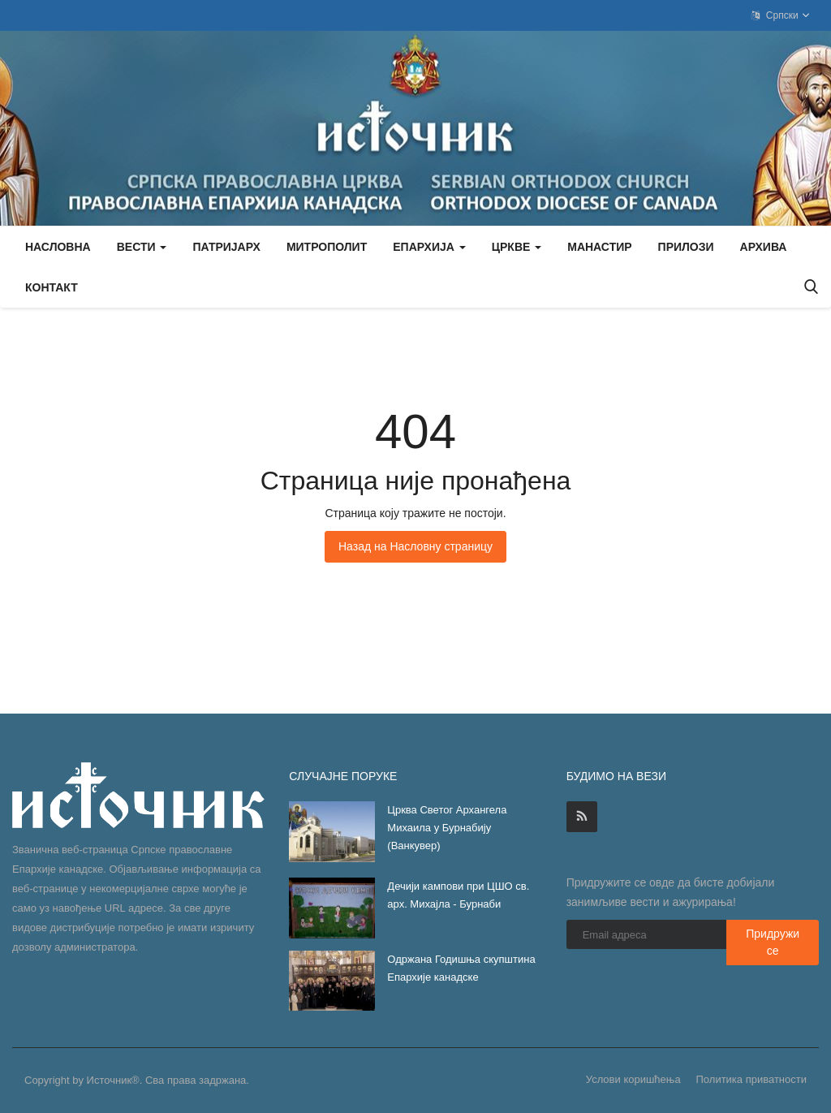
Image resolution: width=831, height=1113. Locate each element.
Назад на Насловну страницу (415, 546)
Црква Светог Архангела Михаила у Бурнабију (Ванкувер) (446, 828)
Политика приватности (751, 1079)
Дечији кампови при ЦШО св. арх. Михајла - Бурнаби (458, 895)
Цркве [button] (516, 246)
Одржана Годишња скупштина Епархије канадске (461, 968)
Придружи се (772, 942)
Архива (763, 246)
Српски (781, 15)
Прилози (686, 246)
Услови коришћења (633, 1079)
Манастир (599, 246)
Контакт (51, 287)
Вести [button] (142, 246)
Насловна (58, 246)
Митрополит (326, 246)
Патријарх (226, 246)
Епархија (429, 246)
